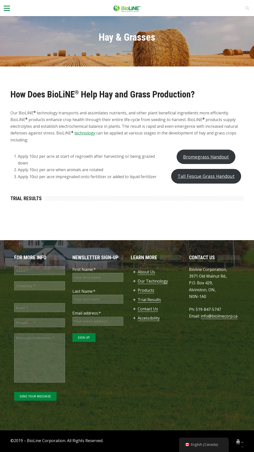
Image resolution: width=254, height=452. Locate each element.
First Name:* (84, 269)
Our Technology (153, 281)
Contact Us (148, 309)
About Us (146, 272)
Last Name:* (83, 291)
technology (84, 133)
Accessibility (149, 318)
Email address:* (86, 313)
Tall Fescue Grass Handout (206, 176)
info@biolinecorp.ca (219, 316)
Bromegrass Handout (206, 157)
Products (146, 290)
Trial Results (149, 299)
